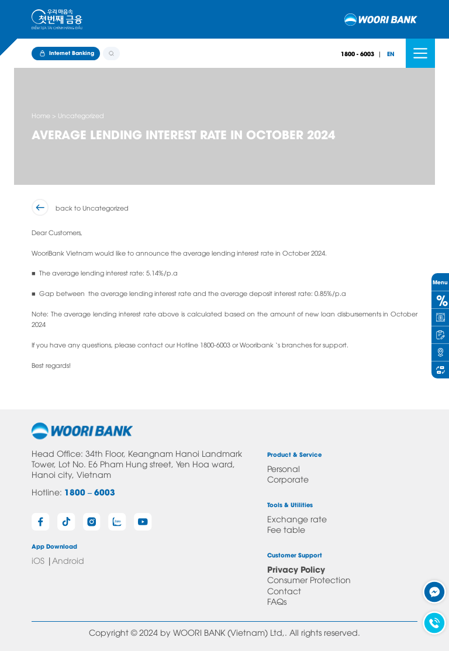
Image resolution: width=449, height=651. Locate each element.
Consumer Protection (309, 579)
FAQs (276, 601)
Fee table (286, 529)
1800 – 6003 (89, 491)
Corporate (288, 478)
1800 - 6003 (357, 53)
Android (68, 560)
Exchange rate (297, 518)
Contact (284, 590)
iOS (38, 560)
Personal (283, 468)
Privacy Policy (296, 569)
